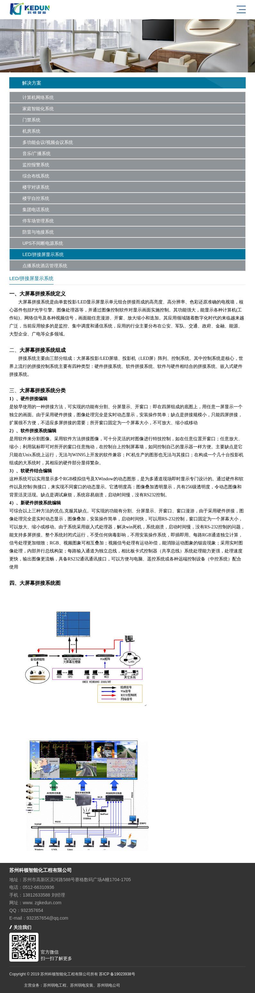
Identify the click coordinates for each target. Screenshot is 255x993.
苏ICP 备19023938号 (117, 974)
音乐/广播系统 (36, 153)
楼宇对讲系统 (35, 187)
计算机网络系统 (38, 97)
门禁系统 (31, 119)
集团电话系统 (35, 209)
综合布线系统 (35, 175)
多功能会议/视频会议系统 (47, 142)
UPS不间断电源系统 (42, 243)
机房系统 (31, 131)
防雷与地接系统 (38, 232)
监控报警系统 (35, 164)
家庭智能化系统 (38, 108)
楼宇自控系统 (35, 198)
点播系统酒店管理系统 (44, 265)
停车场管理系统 (38, 220)
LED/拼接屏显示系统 (43, 254)
